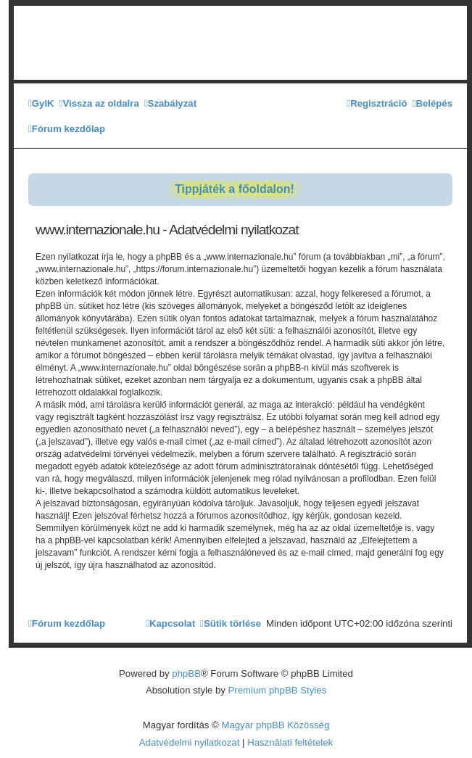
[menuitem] (41, 103)
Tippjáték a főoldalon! (234, 189)
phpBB (186, 673)
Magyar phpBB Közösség (275, 725)
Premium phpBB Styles (277, 690)
